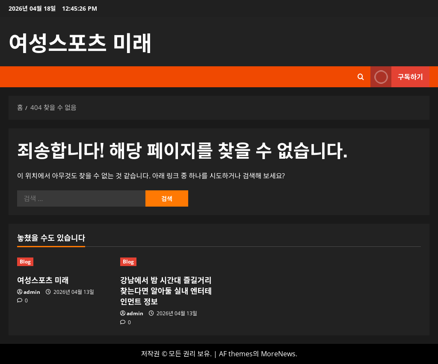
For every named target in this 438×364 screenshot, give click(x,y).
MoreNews (278, 353)
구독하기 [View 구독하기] (396, 76)
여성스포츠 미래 (80, 41)
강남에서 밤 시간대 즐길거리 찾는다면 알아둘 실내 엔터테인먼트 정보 (166, 290)
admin (32, 292)
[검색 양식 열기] (361, 76)
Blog (25, 261)
